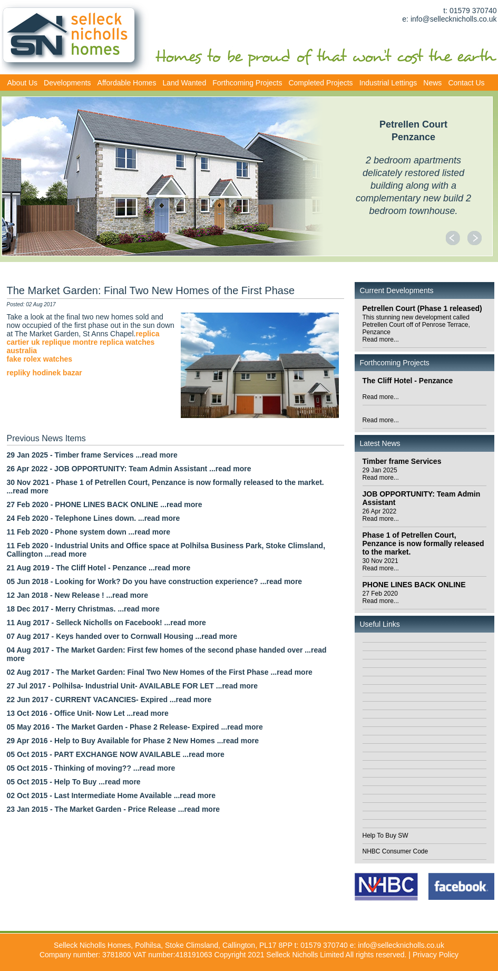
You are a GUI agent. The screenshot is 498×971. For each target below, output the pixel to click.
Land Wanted (184, 83)
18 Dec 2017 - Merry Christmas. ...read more (83, 609)
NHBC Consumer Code (395, 851)
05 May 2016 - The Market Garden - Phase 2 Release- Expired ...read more (135, 727)
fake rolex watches (40, 359)
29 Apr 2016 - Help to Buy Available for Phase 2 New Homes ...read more (133, 740)
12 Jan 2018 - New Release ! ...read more (77, 595)
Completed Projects (320, 83)
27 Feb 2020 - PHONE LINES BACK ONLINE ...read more (104, 504)
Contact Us (466, 83)
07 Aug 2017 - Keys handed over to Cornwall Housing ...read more (122, 636)
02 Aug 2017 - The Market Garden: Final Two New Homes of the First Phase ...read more (160, 672)
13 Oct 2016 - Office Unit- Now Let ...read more (88, 713)
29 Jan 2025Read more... (381, 474)
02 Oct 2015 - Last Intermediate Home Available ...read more (111, 795)
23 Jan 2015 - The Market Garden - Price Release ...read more (113, 809)
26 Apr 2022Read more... (381, 515)
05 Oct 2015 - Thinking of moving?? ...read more (91, 768)
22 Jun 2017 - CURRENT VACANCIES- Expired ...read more (109, 699)
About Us (22, 83)
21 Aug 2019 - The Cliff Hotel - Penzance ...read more (99, 568)
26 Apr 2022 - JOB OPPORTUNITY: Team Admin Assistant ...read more (129, 468)
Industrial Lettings (388, 83)
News (432, 83)
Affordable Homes (127, 83)
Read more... (381, 397)
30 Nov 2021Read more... (381, 564)
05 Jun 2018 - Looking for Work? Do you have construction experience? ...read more (154, 581)
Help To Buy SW (385, 835)
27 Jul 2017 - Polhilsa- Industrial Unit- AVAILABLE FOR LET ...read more (132, 686)
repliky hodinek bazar (44, 372)
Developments (67, 83)
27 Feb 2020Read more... (381, 597)
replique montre (69, 342)
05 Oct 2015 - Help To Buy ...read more (74, 782)
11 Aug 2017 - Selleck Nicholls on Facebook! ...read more (106, 622)
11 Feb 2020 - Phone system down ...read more (88, 532)
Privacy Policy (435, 954)
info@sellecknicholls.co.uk (454, 19)
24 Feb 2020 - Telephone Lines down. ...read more (93, 518)
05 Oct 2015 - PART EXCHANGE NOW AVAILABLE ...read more (115, 754)
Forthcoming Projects (247, 83)
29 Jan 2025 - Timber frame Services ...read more (92, 455)
